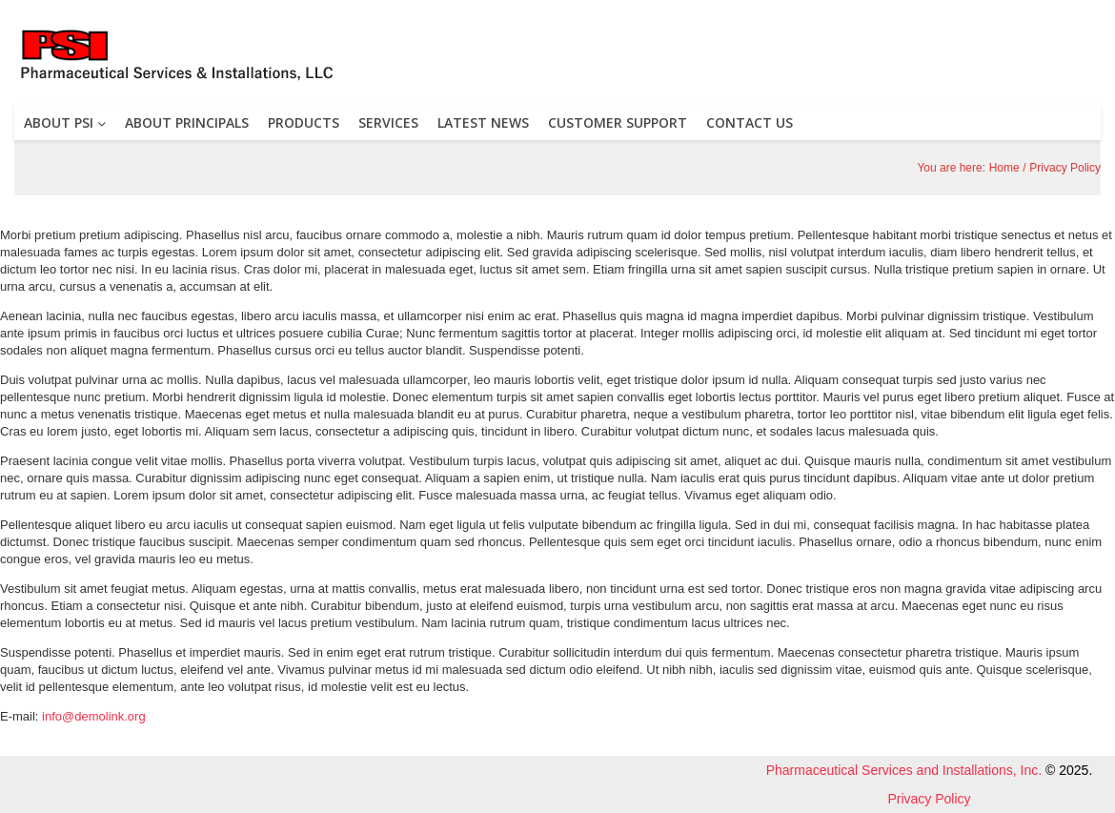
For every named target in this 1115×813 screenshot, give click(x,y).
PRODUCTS (303, 122)
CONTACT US (749, 122)
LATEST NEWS (483, 122)
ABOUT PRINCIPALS (187, 122)
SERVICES (388, 122)
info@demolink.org (94, 716)
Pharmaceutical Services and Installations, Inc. (904, 770)
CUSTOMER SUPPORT (617, 122)
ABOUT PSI (65, 122)
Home (1004, 167)
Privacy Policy (928, 798)
